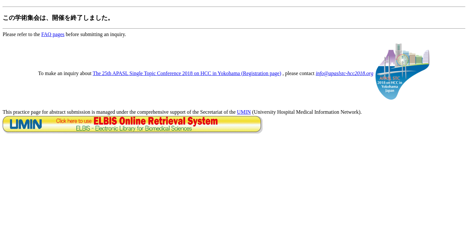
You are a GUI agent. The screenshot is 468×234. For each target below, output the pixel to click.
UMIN (244, 112)
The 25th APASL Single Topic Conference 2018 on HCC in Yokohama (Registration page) (187, 73)
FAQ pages (52, 34)
